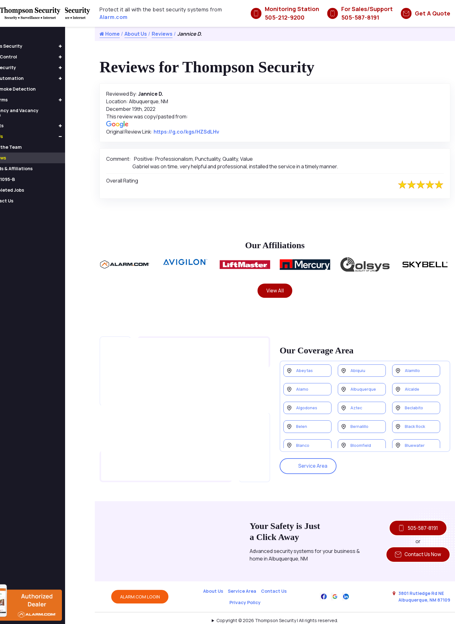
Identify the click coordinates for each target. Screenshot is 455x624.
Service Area (309, 459)
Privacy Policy (245, 590)
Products (23, 126)
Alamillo (413, 364)
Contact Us (274, 578)
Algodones (307, 404)
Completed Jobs (35, 190)
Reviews (162, 33)
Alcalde (413, 384)
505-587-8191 (416, 513)
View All (275, 291)
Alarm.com (114, 17)
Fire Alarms (25, 100)
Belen (302, 424)
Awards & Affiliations (39, 168)
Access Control (30, 57)
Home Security (29, 67)
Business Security (32, 46)
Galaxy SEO (287, 616)
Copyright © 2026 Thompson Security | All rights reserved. (277, 608)
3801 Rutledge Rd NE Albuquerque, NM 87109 (424, 584)
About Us (135, 33)
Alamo (302, 384)
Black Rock (416, 424)
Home (110, 33)
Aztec (357, 404)
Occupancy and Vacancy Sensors (40, 112)
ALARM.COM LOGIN (140, 584)
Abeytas (305, 364)
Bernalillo (360, 424)
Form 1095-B (31, 179)
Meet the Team (34, 147)
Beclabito (415, 404)
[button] (90, 46)
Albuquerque (364, 384)
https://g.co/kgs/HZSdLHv (186, 131)
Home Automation (33, 78)
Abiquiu (358, 364)
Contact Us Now (416, 541)
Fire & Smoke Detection (39, 89)
